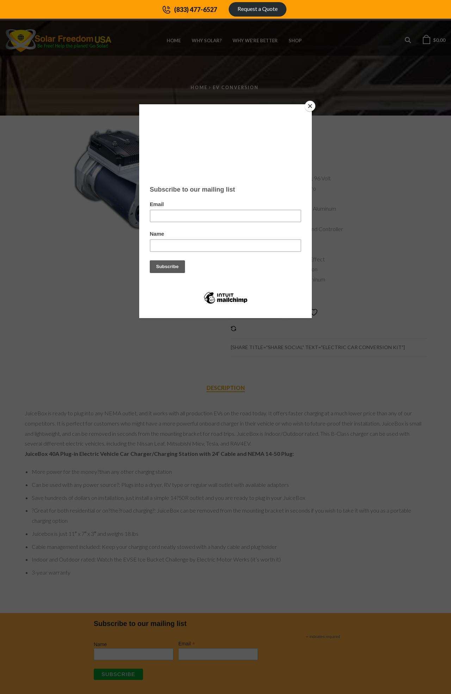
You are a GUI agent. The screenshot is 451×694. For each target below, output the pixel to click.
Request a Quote (257, 8)
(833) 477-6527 (195, 9)
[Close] (310, 106)
